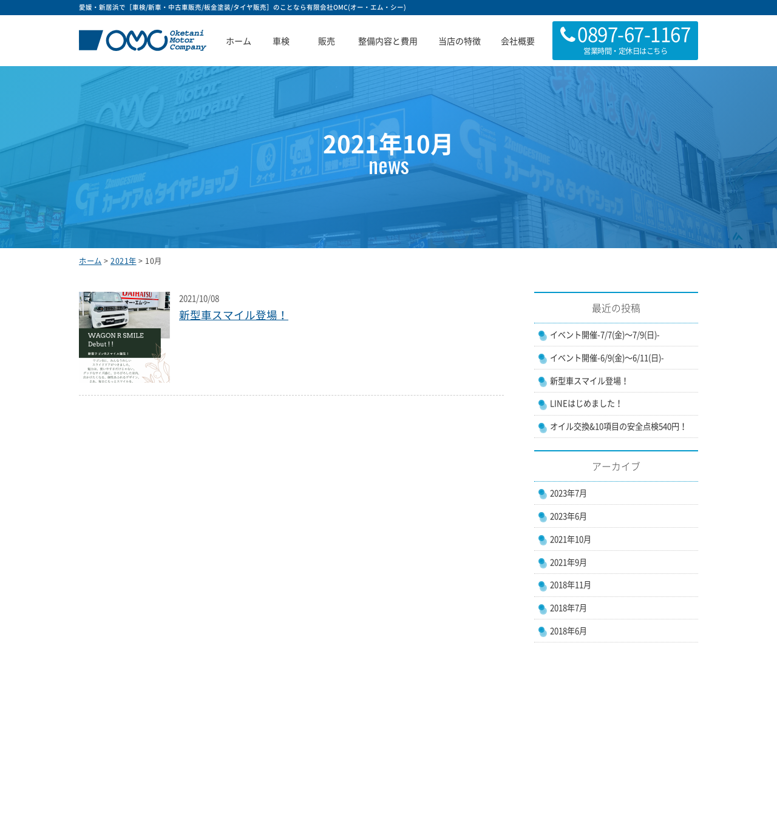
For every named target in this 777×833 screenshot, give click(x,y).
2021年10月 (570, 539)
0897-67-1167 (633, 33)
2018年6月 (568, 630)
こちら (657, 51)
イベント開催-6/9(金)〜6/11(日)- (607, 357)
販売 (326, 41)
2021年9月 (568, 562)
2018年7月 (568, 607)
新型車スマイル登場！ (233, 315)
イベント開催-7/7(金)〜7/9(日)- (605, 334)
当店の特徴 (459, 41)
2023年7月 (568, 493)
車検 (281, 41)
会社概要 (518, 41)
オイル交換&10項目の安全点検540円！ (618, 426)
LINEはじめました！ (586, 403)
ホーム (238, 41)
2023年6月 (568, 516)
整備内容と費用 (388, 41)
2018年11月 (570, 584)
